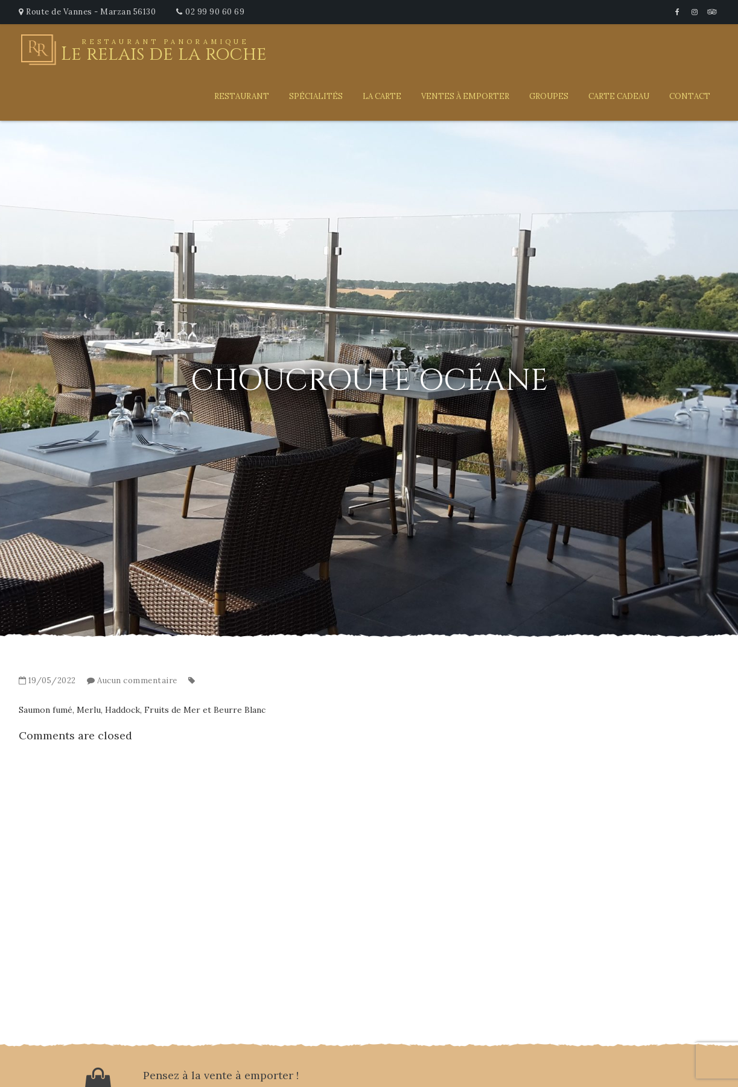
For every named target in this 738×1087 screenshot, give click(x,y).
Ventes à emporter (465, 96)
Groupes (548, 96)
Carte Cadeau (618, 96)
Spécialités (316, 96)
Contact (689, 96)
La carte (382, 96)
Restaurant (241, 96)
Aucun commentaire (137, 680)
